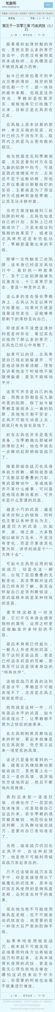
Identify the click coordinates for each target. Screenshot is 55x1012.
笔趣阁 (5, 13)
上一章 (13, 35)
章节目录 (27, 35)
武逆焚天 (23, 13)
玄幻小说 (13, 13)
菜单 (48, 5)
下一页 (41, 35)
